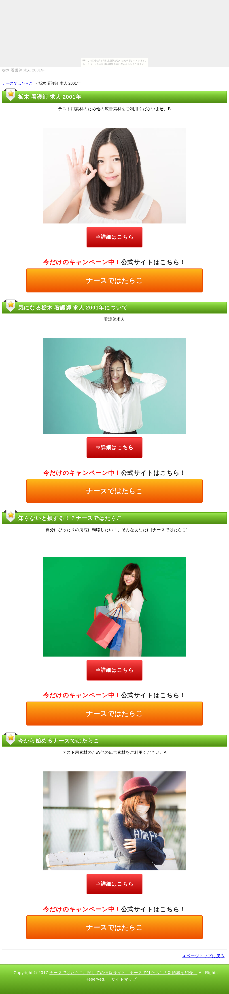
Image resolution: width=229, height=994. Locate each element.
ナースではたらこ (17, 83)
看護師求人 (114, 319)
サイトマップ (124, 979)
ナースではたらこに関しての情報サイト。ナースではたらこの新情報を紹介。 (123, 972)
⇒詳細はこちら (114, 237)
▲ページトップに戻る (203, 956)
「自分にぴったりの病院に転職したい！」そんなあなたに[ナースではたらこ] (114, 530)
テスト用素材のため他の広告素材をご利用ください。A (114, 752)
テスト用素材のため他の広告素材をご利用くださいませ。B (114, 109)
